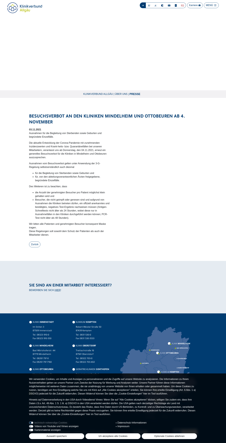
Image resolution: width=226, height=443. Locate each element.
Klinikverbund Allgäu (98, 94)
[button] (149, 5)
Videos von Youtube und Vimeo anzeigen (56, 426)
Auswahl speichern (56, 436)
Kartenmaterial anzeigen (47, 430)
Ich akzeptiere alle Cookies (112, 436)
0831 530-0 (85, 335)
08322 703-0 (86, 359)
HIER (57, 290)
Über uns (121, 94)
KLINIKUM (84, 322)
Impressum (122, 426)
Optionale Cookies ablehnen (169, 436)
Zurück (34, 244)
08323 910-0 (43, 335)
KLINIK (41, 322)
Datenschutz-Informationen (131, 422)
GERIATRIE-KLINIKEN (90, 370)
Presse (134, 94)
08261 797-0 (43, 359)
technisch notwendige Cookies (50, 422)
